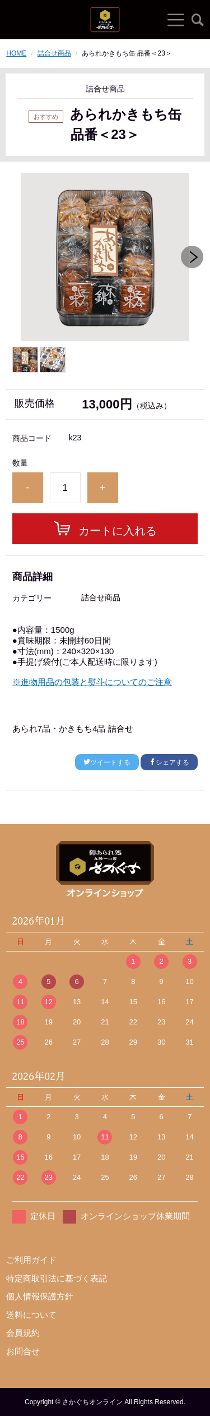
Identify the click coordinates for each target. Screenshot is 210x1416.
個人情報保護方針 (39, 1296)
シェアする (169, 762)
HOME (16, 53)
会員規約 (23, 1332)
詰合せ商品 (54, 53)
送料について (31, 1315)
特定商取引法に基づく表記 (56, 1278)
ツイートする (106, 762)
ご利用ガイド (31, 1260)
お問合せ (23, 1351)
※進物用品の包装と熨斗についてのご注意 (92, 682)
